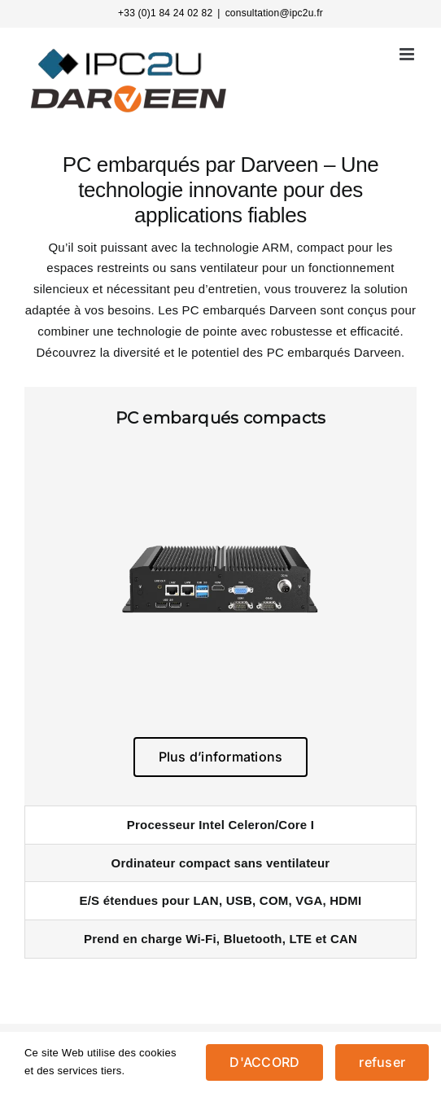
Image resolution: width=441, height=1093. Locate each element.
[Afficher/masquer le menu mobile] (408, 54)
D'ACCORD (264, 1062)
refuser (382, 1062)
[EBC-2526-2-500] (221, 454)
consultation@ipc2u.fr (274, 13)
